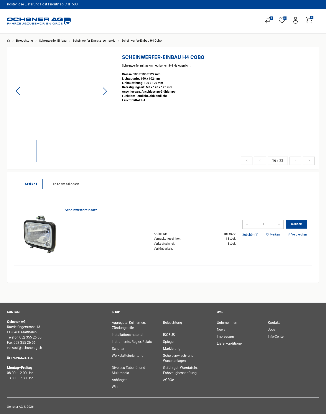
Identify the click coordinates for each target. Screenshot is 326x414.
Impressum (225, 336)
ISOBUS (169, 335)
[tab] (31, 184)
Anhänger (119, 380)
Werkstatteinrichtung (127, 355)
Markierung (171, 349)
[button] (18, 91)
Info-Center (276, 336)
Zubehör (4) (250, 234)
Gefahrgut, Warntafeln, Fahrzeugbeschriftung (180, 370)
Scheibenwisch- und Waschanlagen (178, 358)
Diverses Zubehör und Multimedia (128, 370)
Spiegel (168, 342)
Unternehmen (227, 323)
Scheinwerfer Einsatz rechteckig (94, 40)
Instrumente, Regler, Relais (132, 342)
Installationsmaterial (127, 335)
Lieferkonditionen (230, 343)
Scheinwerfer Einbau (53, 40)
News (221, 329)
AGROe (168, 380)
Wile (115, 387)
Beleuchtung (24, 40)
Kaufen (296, 224)
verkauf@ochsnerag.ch (24, 348)
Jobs (271, 329)
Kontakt (274, 323)
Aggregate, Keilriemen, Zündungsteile (129, 325)
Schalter (118, 349)
